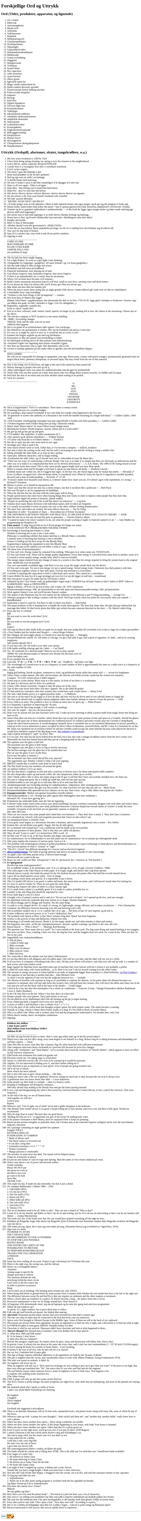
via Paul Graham (128, 972)
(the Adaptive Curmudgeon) (70, 731)
